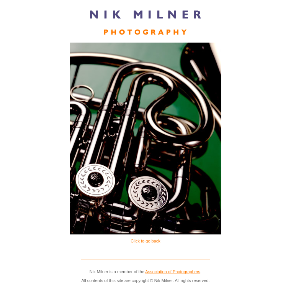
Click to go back (145, 241)
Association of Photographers (172, 271)
